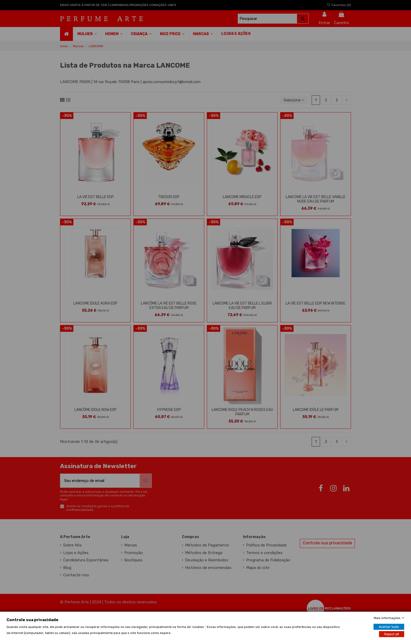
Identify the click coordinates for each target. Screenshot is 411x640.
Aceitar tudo (389, 626)
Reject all (391, 634)
